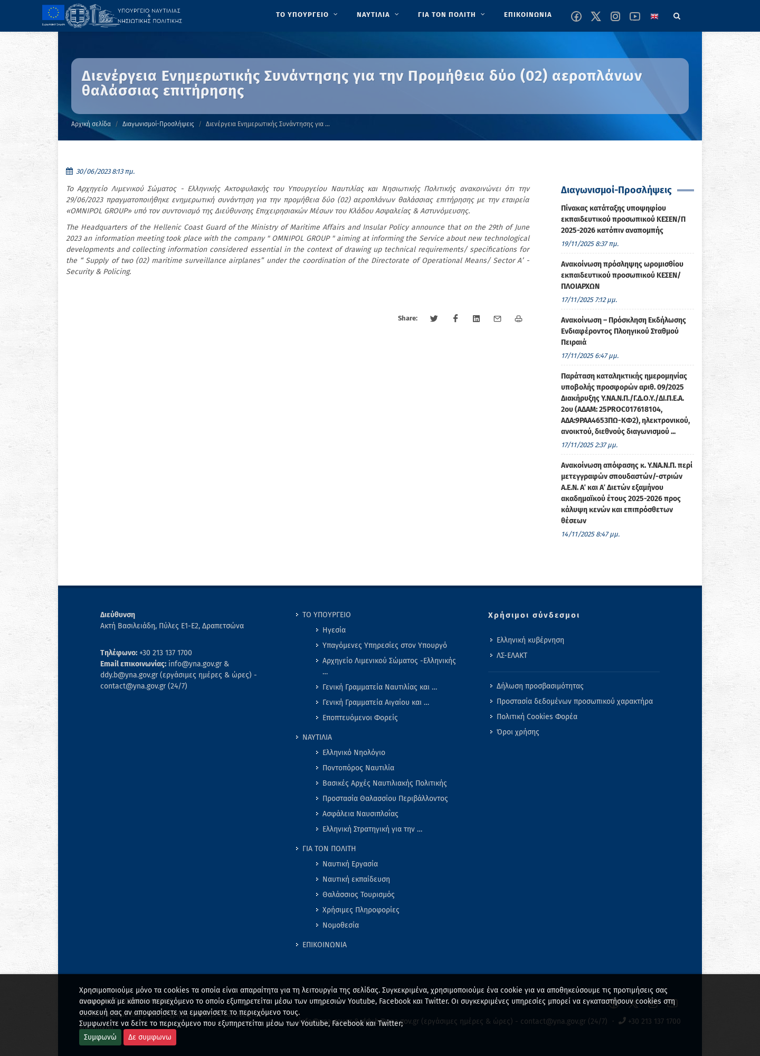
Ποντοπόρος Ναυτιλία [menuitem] (358, 767)
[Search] (677, 14)
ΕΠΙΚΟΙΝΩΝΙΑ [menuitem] (324, 944)
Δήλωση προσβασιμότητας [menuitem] (540, 686)
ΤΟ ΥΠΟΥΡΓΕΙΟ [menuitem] (326, 614)
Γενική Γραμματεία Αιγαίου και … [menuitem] (375, 702)
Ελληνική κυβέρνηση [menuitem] (530, 640)
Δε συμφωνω (150, 1037)
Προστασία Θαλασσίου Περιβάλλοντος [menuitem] (385, 798)
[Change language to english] (654, 16)
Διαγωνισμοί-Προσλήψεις (158, 124)
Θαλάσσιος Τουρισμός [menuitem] (358, 894)
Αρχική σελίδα (91, 124)
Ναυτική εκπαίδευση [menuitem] (356, 879)
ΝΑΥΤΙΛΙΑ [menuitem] (317, 737)
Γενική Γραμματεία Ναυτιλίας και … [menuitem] (379, 687)
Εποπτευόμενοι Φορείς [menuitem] (360, 717)
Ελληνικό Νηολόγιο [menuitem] (353, 752)
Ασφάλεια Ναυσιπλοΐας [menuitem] (360, 813)
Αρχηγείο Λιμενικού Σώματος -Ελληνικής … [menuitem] (389, 666)
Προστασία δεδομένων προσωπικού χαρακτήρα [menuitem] (575, 701)
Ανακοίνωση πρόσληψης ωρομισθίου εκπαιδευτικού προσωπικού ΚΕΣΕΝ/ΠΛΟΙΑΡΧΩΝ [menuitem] (622, 275)
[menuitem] (308, 15)
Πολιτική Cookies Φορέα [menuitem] (537, 716)
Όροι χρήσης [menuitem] (518, 732)
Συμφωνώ (100, 1037)
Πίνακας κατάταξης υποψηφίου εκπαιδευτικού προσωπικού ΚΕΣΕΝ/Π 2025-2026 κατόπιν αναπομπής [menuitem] (623, 219)
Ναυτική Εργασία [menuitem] (350, 864)
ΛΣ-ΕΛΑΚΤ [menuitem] (512, 655)
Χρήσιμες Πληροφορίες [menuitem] (361, 910)
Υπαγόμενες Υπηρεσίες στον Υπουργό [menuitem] (384, 645)
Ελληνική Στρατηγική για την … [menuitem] (372, 829)
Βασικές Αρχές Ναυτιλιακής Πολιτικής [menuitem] (384, 783)
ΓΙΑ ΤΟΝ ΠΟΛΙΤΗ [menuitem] (329, 848)
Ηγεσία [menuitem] (334, 630)
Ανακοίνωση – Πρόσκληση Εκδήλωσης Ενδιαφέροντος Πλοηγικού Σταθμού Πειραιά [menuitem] (623, 331)
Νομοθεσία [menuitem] (340, 925)
